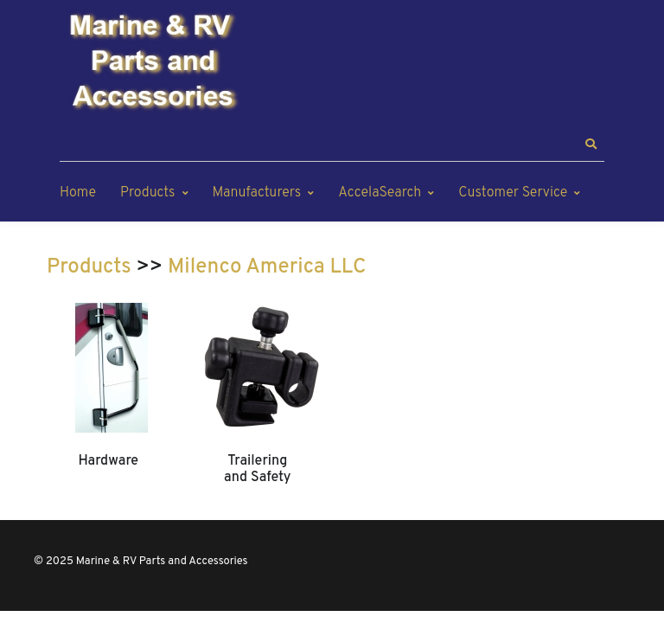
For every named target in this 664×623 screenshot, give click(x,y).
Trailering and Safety (257, 469)
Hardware (108, 461)
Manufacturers (257, 193)
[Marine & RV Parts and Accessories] (155, 63)
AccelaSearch (379, 193)
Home (78, 193)
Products (147, 193)
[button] (590, 144)
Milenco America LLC (267, 267)
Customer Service (512, 193)
